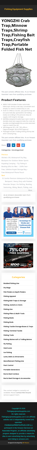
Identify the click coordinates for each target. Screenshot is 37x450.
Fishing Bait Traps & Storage (15, 301)
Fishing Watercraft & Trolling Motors (18, 339)
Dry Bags (7, 288)
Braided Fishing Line (11, 283)
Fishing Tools (9, 335)
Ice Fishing (8, 352)
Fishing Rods (8, 322)
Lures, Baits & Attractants (14, 357)
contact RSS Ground (23, 393)
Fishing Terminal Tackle (13, 331)
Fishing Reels (9, 318)
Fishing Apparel (10, 296)
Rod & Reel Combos (11, 374)
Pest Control (8, 365)
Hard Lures (8, 348)
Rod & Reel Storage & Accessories (17, 378)
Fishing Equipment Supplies (18, 9)
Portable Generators (12, 370)
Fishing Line (8, 309)
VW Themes (25, 442)
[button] (18, 16)
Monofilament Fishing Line (14, 361)
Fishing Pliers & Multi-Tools (14, 313)
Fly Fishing (8, 344)
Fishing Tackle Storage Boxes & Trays (18, 326)
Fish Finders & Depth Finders (15, 292)
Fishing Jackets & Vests (13, 305)
